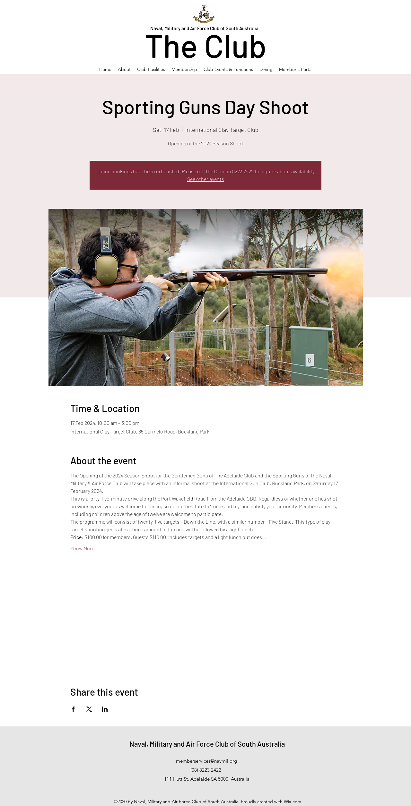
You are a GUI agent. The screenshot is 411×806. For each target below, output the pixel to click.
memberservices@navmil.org (206, 761)
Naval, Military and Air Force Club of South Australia (207, 744)
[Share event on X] (89, 709)
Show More (82, 548)
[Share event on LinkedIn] (105, 709)
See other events (205, 179)
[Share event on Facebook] (73, 709)
